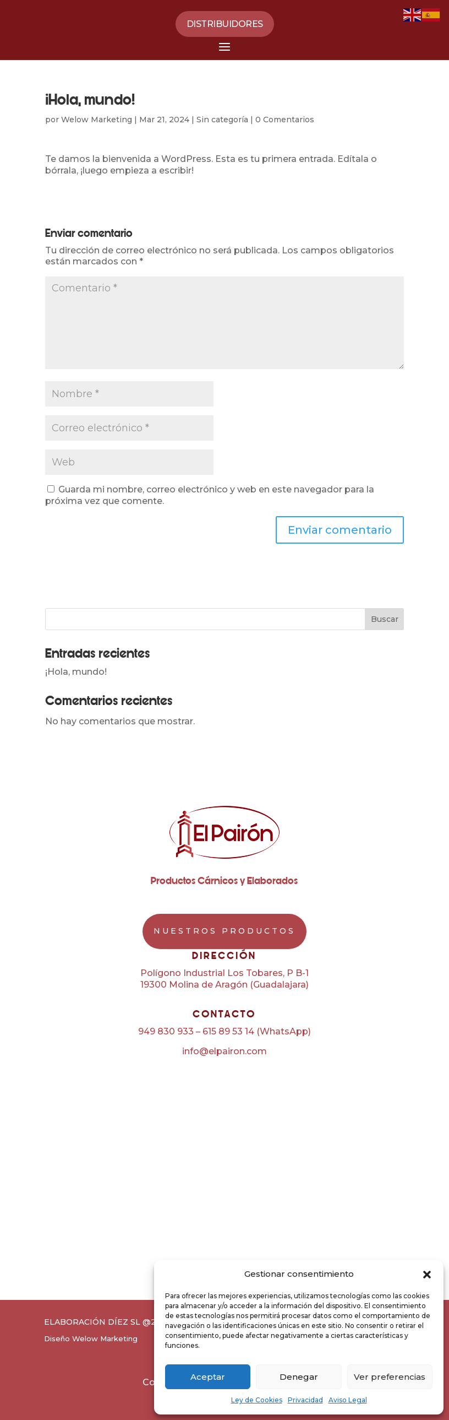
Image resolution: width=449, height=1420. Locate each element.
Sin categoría (222, 119)
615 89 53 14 (228, 1031)
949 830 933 (166, 1031)
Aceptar (207, 1377)
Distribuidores (225, 24)
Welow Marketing (96, 119)
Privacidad (305, 1400)
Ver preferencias (389, 1377)
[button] (426, 1274)
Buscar (384, 619)
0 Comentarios (284, 119)
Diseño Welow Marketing (91, 1338)
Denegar (299, 1377)
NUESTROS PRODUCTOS (224, 931)
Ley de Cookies (256, 1400)
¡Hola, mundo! (76, 671)
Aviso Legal (347, 1400)
